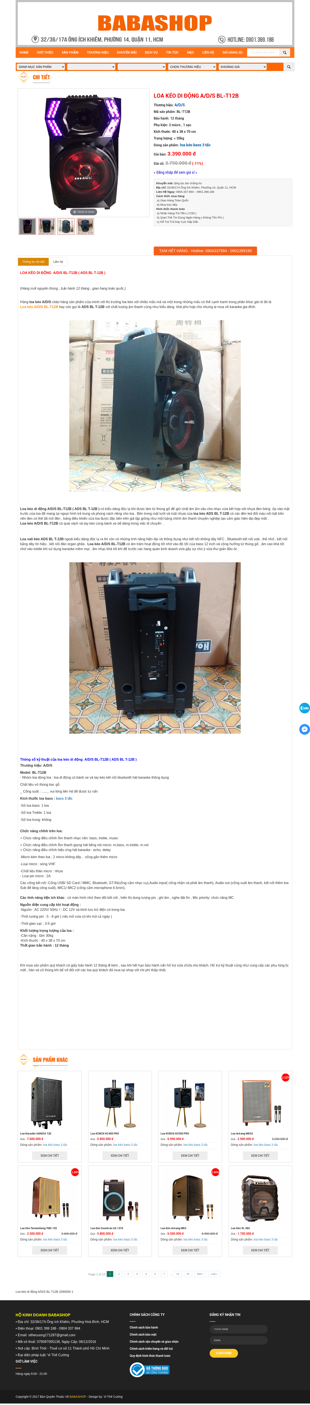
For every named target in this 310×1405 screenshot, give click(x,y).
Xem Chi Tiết (50, 1155)
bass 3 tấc (64, 798)
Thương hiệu (97, 52)
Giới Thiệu (45, 52)
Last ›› (214, 1274)
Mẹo (190, 52)
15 (188, 1274)
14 (177, 1274)
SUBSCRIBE (224, 1353)
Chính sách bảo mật (143, 1334)
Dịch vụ (151, 52)
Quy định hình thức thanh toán (150, 1355)
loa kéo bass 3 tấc (195, 145)
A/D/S (180, 105)
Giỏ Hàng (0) (232, 52)
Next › (200, 1274)
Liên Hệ (208, 52)
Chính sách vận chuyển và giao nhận (154, 1341)
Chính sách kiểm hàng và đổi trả (151, 1348)
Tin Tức (172, 52)
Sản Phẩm (70, 52)
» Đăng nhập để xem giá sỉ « (175, 172)
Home (24, 52)
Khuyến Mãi (127, 52)
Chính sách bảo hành (144, 1327)
